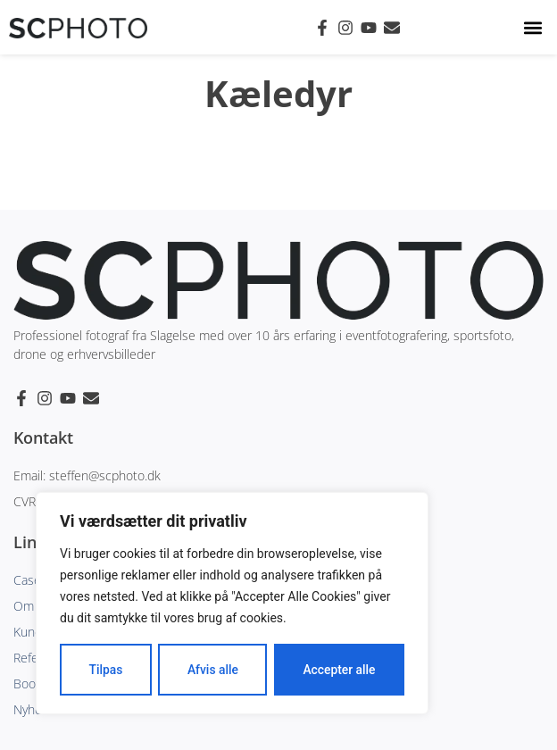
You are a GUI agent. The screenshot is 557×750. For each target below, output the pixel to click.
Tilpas (105, 669)
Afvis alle (212, 669)
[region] (232, 603)
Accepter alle (339, 669)
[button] (533, 27)
